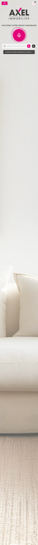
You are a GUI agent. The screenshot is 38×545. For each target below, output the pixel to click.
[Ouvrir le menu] (4, 3)
